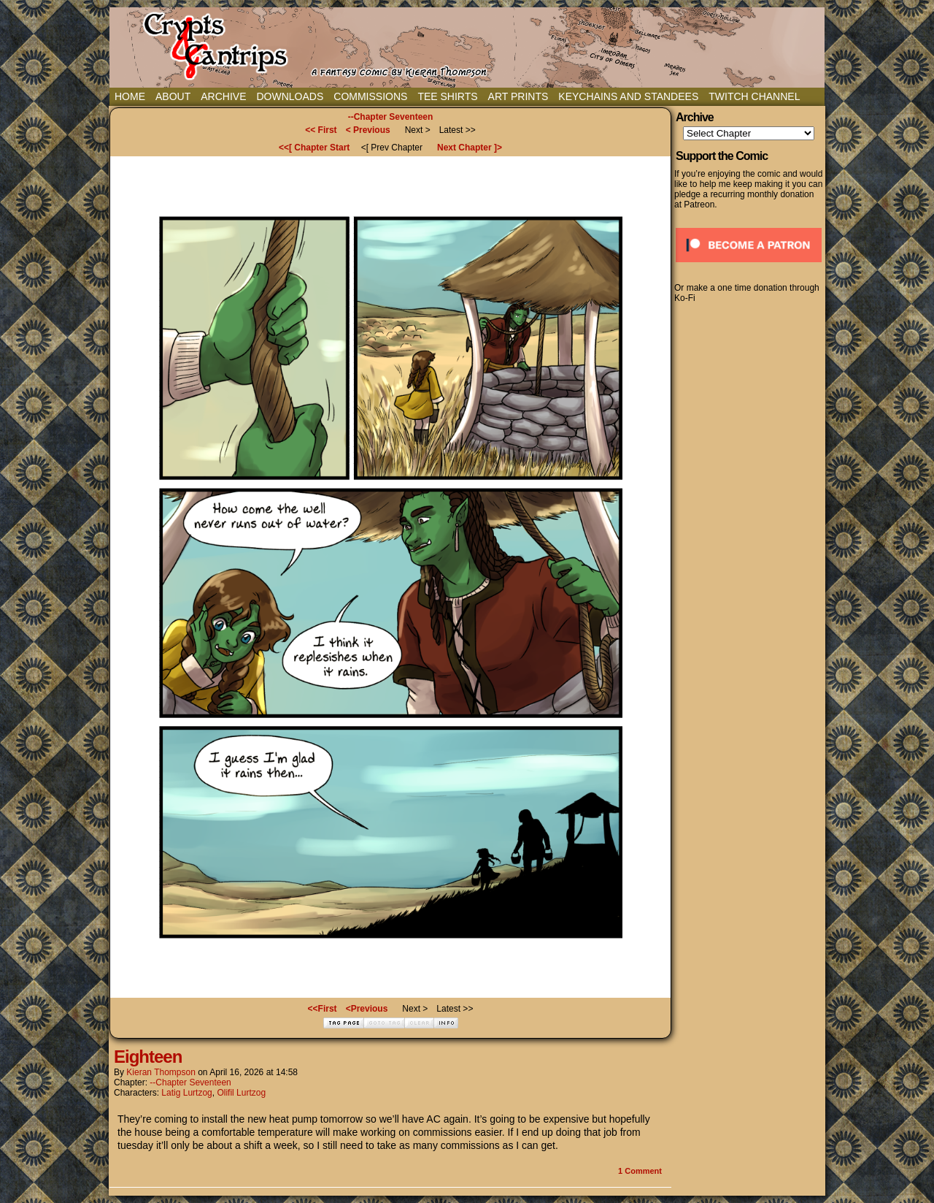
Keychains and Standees (628, 96)
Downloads (289, 96)
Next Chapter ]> (469, 147)
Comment (640, 1170)
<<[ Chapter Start (314, 147)
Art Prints (518, 96)
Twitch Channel (754, 96)
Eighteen (148, 1056)
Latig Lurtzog (186, 1093)
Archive (223, 96)
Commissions (370, 96)
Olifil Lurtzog (241, 1093)
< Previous (368, 130)
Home (130, 96)
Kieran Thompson (161, 1072)
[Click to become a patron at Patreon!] (749, 266)
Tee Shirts (447, 96)
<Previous (367, 1009)
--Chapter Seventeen (390, 117)
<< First (320, 130)
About (172, 96)
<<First (322, 1009)
